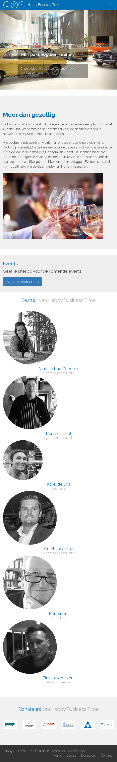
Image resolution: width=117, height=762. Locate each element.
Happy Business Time (31, 5)
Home (57, 755)
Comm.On (57, 751)
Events (71, 755)
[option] (10, 724)
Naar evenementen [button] (22, 282)
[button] (9, 50)
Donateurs (88, 755)
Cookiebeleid (75, 751)
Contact (106, 755)
